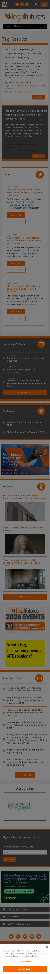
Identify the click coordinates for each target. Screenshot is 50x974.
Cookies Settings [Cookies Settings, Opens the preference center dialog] (25, 961)
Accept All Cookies (25, 969)
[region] (25, 958)
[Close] (47, 947)
